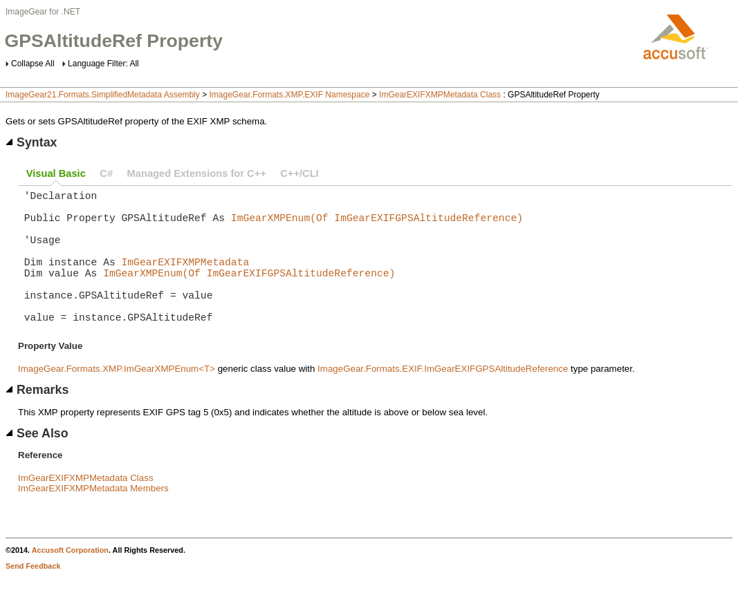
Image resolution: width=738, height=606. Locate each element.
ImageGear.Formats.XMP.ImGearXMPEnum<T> (116, 399)
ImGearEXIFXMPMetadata (186, 278)
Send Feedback (33, 596)
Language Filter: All (103, 63)
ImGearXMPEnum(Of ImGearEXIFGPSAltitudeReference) (377, 225)
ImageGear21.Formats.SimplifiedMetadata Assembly (103, 95)
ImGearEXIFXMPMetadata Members (93, 518)
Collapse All (33, 63)
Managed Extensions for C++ (196, 173)
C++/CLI (299, 173)
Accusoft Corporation (70, 580)
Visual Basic (56, 173)
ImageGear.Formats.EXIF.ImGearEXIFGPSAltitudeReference (442, 399)
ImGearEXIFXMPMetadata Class (440, 95)
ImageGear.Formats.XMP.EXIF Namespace (289, 95)
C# (106, 173)
